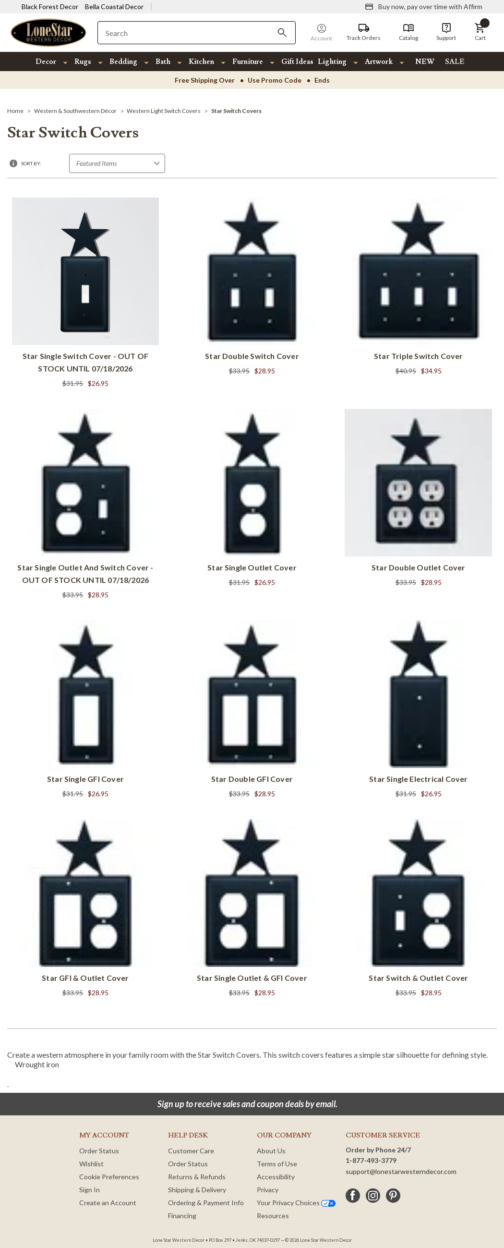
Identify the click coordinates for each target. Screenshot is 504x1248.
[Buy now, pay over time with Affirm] (423, 6)
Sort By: (31, 163)
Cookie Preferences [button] (109, 1177)
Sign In (89, 1190)
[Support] (446, 32)
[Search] (282, 32)
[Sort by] (117, 163)
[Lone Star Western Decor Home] (48, 32)
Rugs (82, 61)
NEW (424, 61)
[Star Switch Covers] (236, 110)
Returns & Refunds (197, 1177)
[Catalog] (408, 32)
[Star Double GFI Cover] (251, 710)
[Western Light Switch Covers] (164, 110)
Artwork (379, 61)
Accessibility (276, 1177)
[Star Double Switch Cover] (251, 287)
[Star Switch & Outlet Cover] (418, 909)
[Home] (15, 110)
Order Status (99, 1151)
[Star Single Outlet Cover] (251, 499)
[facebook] (353, 1195)
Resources (273, 1215)
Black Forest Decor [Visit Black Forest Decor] (50, 6)
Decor (46, 61)
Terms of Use (277, 1164)
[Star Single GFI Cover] (85, 710)
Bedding (123, 61)
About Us (271, 1151)
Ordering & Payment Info (206, 1203)
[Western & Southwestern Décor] (75, 110)
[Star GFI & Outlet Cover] (85, 909)
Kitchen (201, 61)
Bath (163, 61)
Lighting (332, 61)
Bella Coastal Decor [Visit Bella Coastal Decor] (114, 6)
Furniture (247, 61)
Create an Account (107, 1203)
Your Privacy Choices (296, 1203)
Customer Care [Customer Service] (191, 1151)
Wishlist (91, 1164)
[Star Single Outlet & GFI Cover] (251, 909)
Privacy (267, 1190)
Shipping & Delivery (197, 1190)
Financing (182, 1215)
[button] (480, 32)
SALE (455, 61)
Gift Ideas (297, 61)
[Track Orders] (363, 32)
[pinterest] (393, 1195)
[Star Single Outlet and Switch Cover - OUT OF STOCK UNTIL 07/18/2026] (85, 505)
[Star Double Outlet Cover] (418, 499)
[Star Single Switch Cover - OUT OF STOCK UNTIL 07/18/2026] (85, 294)
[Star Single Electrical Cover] (418, 710)
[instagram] (373, 1195)
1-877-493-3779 (371, 1160)
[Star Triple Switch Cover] (418, 287)
